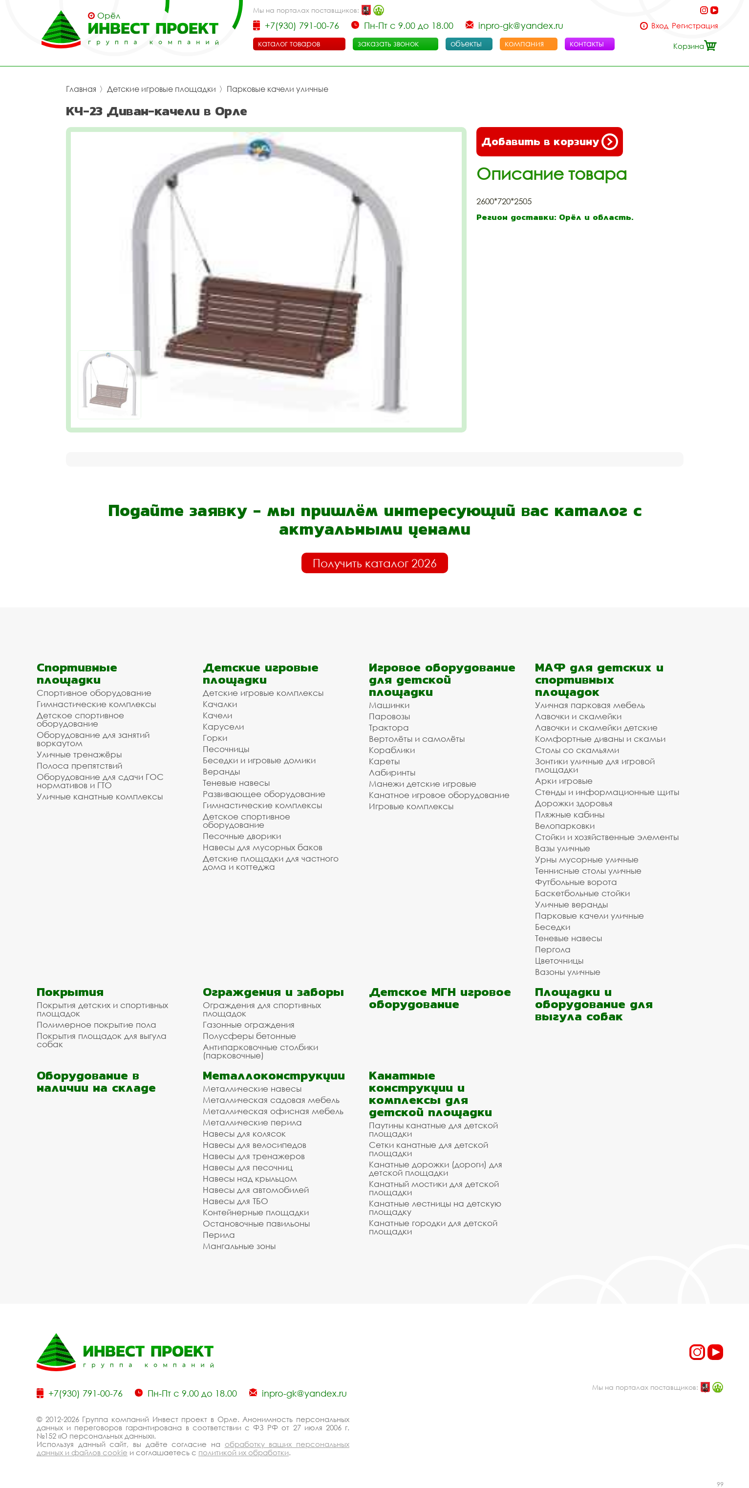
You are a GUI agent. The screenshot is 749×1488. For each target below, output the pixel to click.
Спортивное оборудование (94, 693)
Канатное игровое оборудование (439, 795)
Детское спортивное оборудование (80, 719)
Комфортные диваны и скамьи (600, 738)
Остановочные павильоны (256, 1223)
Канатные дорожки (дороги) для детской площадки (435, 1168)
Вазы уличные (562, 848)
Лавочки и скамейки (578, 716)
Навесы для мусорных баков (262, 847)
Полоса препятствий (79, 765)
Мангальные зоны (239, 1246)
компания (524, 43)
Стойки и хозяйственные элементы (607, 837)
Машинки (389, 705)
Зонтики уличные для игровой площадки (595, 765)
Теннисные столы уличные (588, 870)
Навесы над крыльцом (250, 1178)
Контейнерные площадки (256, 1212)
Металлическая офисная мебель (273, 1111)
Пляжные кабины (569, 814)
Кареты (384, 761)
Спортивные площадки (77, 673)
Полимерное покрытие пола (96, 1024)
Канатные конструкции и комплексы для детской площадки (430, 1093)
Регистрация (695, 26)
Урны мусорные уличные (587, 859)
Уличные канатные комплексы (100, 796)
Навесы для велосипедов (254, 1145)
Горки (215, 737)
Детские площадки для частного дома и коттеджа (271, 862)
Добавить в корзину (549, 141)
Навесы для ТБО (235, 1201)
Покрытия (70, 992)
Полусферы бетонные (249, 1036)
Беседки (552, 927)
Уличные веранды (571, 904)
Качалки (220, 704)
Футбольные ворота (576, 882)
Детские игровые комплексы (263, 693)
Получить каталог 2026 (375, 563)
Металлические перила (252, 1122)
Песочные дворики (242, 836)
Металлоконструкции (274, 1075)
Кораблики (392, 750)
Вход (659, 26)
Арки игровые (564, 780)
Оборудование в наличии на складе (96, 1081)
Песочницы (226, 749)
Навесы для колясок (244, 1133)
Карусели (223, 726)
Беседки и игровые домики (259, 760)
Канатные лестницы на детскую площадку (435, 1207)
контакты (587, 43)
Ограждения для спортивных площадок (262, 1009)
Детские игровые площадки (161, 89)
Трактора (389, 727)
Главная (81, 89)
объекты (466, 43)
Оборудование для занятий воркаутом (93, 739)
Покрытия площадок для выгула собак (102, 1040)
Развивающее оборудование (264, 794)
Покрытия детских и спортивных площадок (102, 1009)
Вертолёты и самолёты (417, 738)
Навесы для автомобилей (256, 1190)
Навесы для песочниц (248, 1167)
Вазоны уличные (567, 972)
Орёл (108, 16)
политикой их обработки (243, 1452)
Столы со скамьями (577, 750)
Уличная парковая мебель (590, 705)
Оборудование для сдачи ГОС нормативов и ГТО (100, 781)
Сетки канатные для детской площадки (428, 1149)
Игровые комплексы (411, 806)
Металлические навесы (252, 1088)
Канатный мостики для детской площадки (434, 1188)
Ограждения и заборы (273, 992)
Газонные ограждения (249, 1024)
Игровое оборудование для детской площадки (442, 679)
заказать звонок (388, 43)
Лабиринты (392, 772)
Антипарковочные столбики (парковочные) (260, 1051)
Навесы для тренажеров (254, 1156)
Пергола (553, 949)
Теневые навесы (236, 782)
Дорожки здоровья (574, 803)
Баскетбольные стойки (582, 893)
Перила (219, 1234)
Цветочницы (559, 960)
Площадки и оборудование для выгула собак (594, 1004)
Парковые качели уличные (277, 89)
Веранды (221, 771)
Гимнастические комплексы (96, 704)
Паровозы (389, 716)
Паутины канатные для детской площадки (433, 1129)
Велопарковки (565, 825)
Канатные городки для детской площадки (433, 1227)
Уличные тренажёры (79, 754)
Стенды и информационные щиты (607, 792)
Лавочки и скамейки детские (596, 727)
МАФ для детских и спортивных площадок (599, 679)
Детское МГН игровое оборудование (440, 998)
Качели (217, 715)
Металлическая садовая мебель (271, 1100)
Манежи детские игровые (422, 783)
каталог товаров (289, 43)
